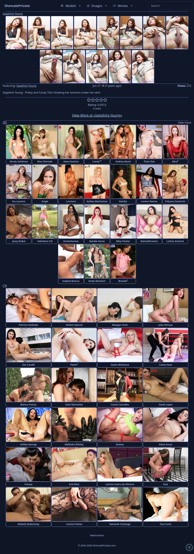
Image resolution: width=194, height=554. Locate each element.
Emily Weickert (97, 281)
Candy (97, 161)
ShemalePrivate (17, 5)
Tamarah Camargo (119, 524)
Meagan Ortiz (120, 324)
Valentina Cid (44, 241)
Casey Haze (165, 364)
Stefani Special (74, 324)
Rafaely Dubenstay (28, 524)
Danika (123, 201)
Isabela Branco (71, 281)
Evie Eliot (74, 484)
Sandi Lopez (165, 404)
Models (71, 6)
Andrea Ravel (123, 161)
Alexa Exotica (71, 161)
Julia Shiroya (165, 324)
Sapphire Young (13, 14)
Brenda (123, 281)
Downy (120, 444)
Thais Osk (149, 161)
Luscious (71, 201)
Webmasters (97, 535)
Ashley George (28, 444)
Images (97, 6)
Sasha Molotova (120, 364)
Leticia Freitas (74, 524)
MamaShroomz (149, 241)
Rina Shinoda (44, 161)
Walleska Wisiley (74, 444)
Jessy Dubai (18, 241)
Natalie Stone (97, 241)
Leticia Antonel (175, 241)
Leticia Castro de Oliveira (119, 484)
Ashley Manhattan (97, 201)
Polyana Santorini (175, 201)
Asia (165, 484)
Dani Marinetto (74, 404)
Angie (44, 201)
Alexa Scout (165, 444)
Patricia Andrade (28, 324)
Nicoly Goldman (19, 161)
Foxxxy (28, 484)
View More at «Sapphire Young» (97, 115)
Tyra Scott (165, 524)
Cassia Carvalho (120, 404)
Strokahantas (71, 241)
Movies (123, 6)
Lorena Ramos (149, 201)
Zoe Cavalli (28, 364)
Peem (74, 364)
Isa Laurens (19, 201)
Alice (175, 161)
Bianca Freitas (28, 404)
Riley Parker (123, 241)
